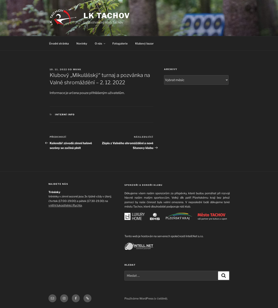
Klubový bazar (144, 43)
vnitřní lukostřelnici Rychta (65, 205)
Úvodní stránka (59, 43)
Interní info (65, 114)
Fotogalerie (120, 43)
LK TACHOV (106, 15)
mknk (77, 69)
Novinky (81, 43)
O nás (100, 43)
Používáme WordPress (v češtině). (146, 298)
